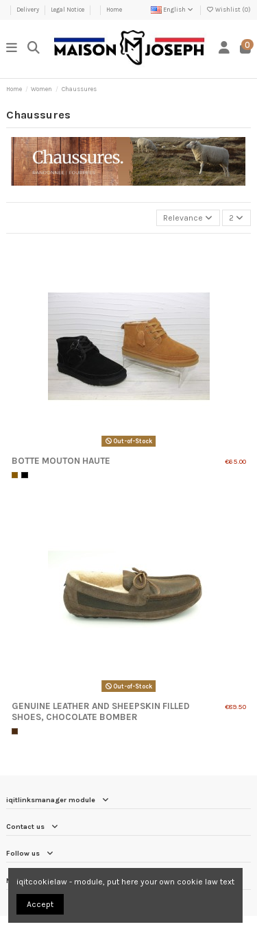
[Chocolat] (15, 731)
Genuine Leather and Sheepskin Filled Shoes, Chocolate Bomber (101, 711)
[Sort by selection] (188, 218)
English (173, 9)
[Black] (24, 475)
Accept (40, 904)
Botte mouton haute (61, 461)
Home (114, 9)
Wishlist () (228, 9)
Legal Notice (68, 9)
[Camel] (15, 475)
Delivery (28, 9)
